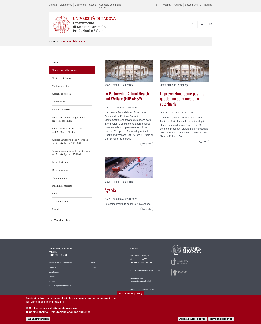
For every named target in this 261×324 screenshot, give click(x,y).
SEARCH (206, 29)
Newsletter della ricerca (73, 41)
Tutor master (58, 101)
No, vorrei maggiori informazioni (45, 303)
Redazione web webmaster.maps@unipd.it (141, 280)
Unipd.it (53, 4)
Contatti (93, 267)
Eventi (55, 209)
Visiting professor (61, 109)
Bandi (55, 193)
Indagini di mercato (62, 185)
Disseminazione (60, 169)
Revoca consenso (221, 320)
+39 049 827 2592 (145, 262)
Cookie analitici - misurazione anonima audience (59, 313)
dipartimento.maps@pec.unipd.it (148, 270)
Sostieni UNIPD (193, 4)
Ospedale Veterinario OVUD (110, 6)
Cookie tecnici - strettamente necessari (53, 309)
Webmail (167, 4)
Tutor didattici (59, 177)
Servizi (92, 263)
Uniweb (178, 4)
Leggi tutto (146, 144)
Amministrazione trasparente (60, 263)
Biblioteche (80, 4)
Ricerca (52, 277)
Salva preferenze (38, 320)
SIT (158, 4)
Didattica (52, 267)
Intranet (52, 281)
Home (52, 41)
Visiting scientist (60, 85)
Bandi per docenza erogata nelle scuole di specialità (68, 119)
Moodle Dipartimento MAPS (60, 286)
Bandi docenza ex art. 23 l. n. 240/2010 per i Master (67, 130)
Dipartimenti (66, 4)
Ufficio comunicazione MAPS (142, 290)
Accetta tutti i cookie (192, 320)
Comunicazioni (60, 201)
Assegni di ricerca (61, 93)
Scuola (92, 4)
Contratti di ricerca (62, 78)
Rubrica (208, 4)
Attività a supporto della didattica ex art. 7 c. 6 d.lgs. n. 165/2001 (71, 152)
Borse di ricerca (60, 162)
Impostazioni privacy (131, 294)
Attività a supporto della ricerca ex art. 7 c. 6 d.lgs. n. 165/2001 (70, 141)
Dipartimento (54, 272)
